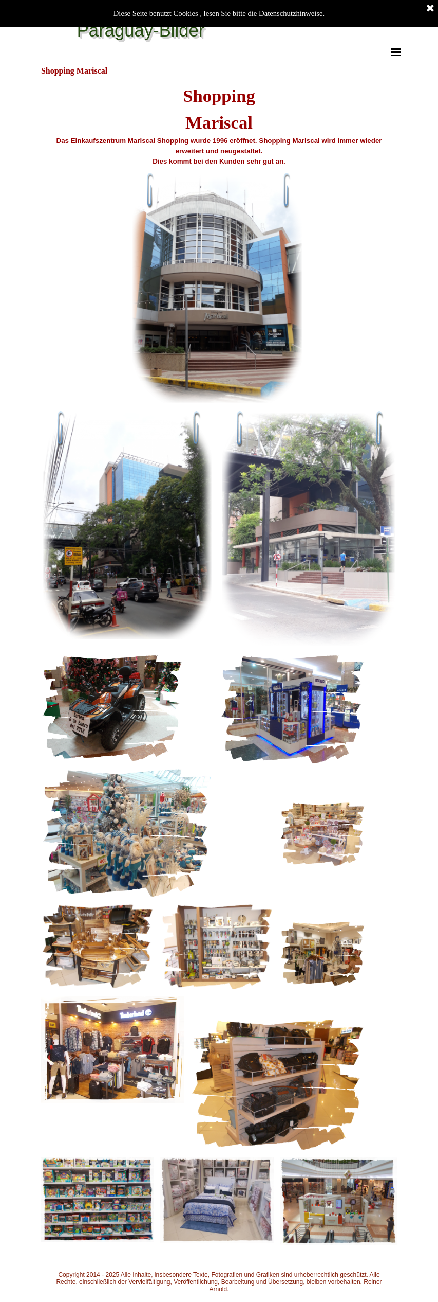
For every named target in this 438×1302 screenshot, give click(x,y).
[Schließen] (430, 9)
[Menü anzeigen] (396, 52)
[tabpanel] (219, 124)
